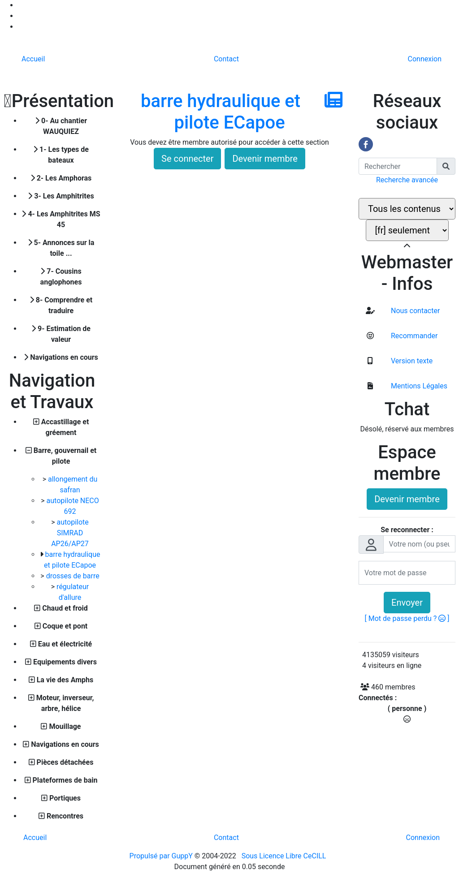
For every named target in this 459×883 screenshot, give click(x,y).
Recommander (413, 336)
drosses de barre (73, 576)
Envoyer (407, 602)
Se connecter (187, 158)
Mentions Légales (418, 386)
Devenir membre (265, 158)
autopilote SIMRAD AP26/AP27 (70, 533)
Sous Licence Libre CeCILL (285, 856)
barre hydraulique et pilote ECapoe (220, 111)
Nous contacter (414, 310)
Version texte (411, 361)
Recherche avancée (407, 180)
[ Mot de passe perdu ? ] (407, 618)
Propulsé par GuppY (162, 856)
